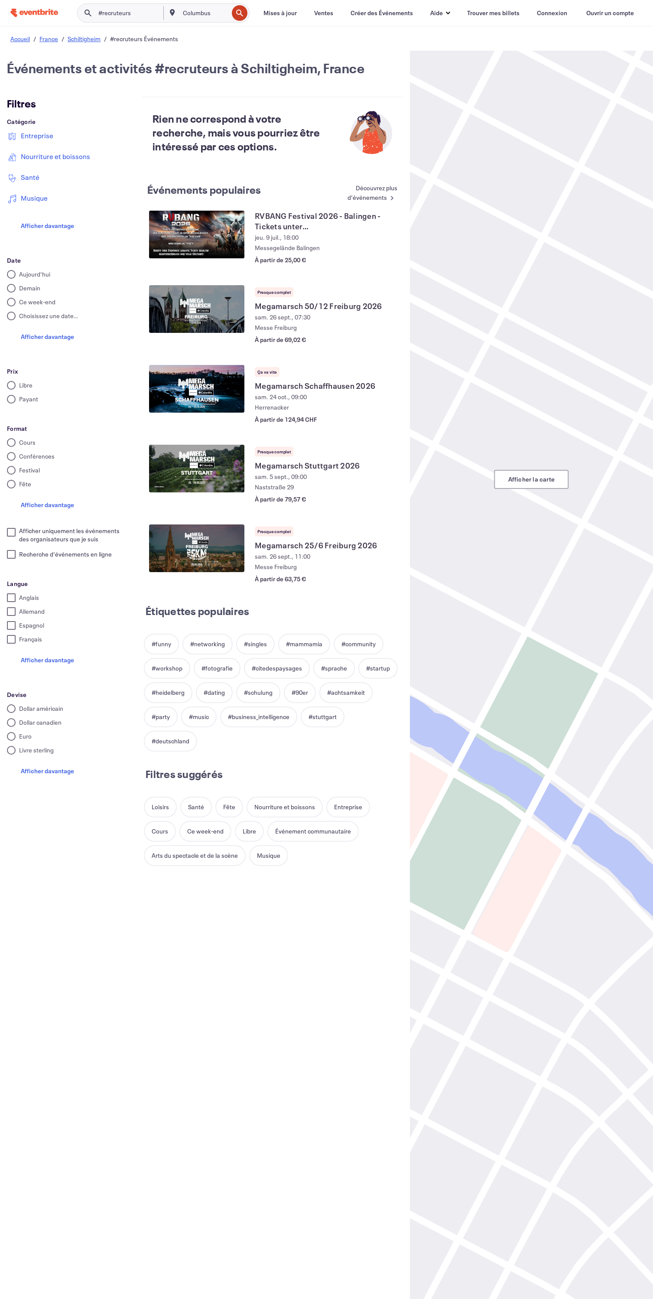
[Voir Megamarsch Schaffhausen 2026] (196, 389)
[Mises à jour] (280, 13)
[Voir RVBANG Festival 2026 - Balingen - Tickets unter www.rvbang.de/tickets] (196, 234)
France (48, 39)
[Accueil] (34, 13)
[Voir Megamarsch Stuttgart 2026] (196, 468)
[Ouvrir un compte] (610, 13)
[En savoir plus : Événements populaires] (366, 193)
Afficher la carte (531, 479)
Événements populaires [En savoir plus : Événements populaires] (204, 190)
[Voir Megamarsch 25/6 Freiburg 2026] (196, 548)
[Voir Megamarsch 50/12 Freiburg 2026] (196, 309)
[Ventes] (323, 13)
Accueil (20, 39)
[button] (440, 13)
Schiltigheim (84, 39)
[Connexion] (552, 13)
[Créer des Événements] (382, 13)
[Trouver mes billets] (493, 13)
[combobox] (205, 13)
